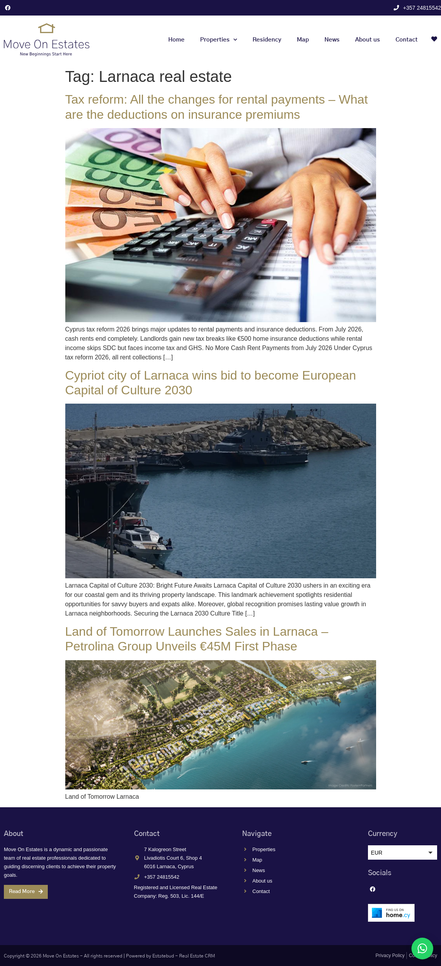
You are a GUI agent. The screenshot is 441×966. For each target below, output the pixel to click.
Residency (267, 40)
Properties (218, 40)
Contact (407, 40)
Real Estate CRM (197, 956)
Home (176, 40)
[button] (402, 852)
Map (303, 40)
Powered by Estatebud (150, 956)
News (332, 40)
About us (367, 40)
